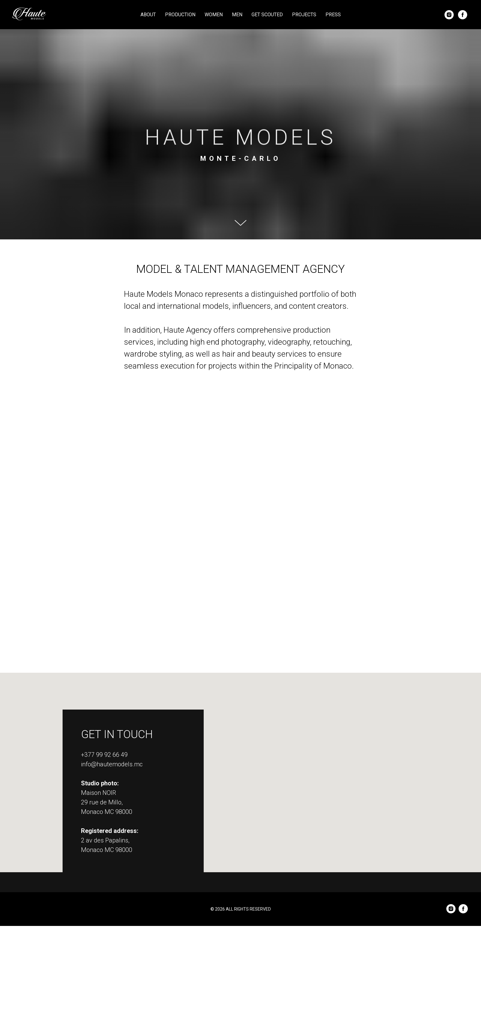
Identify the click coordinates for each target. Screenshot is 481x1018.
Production (180, 14)
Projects (304, 14)
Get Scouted (267, 14)
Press (333, 14)
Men (237, 14)
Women (214, 14)
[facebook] (462, 14)
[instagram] (449, 14)
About (148, 14)
